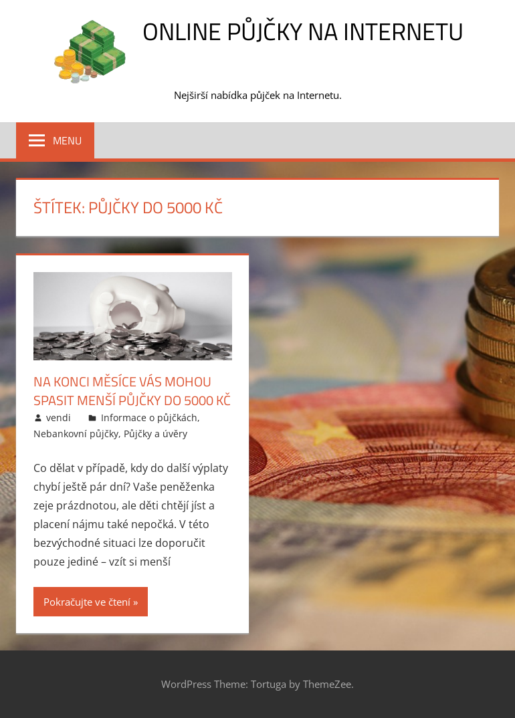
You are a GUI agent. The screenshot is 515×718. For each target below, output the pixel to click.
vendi (58, 417)
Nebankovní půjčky (75, 433)
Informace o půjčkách (149, 417)
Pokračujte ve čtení (86, 601)
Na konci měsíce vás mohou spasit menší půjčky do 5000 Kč (132, 390)
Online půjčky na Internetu (302, 31)
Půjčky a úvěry (155, 433)
